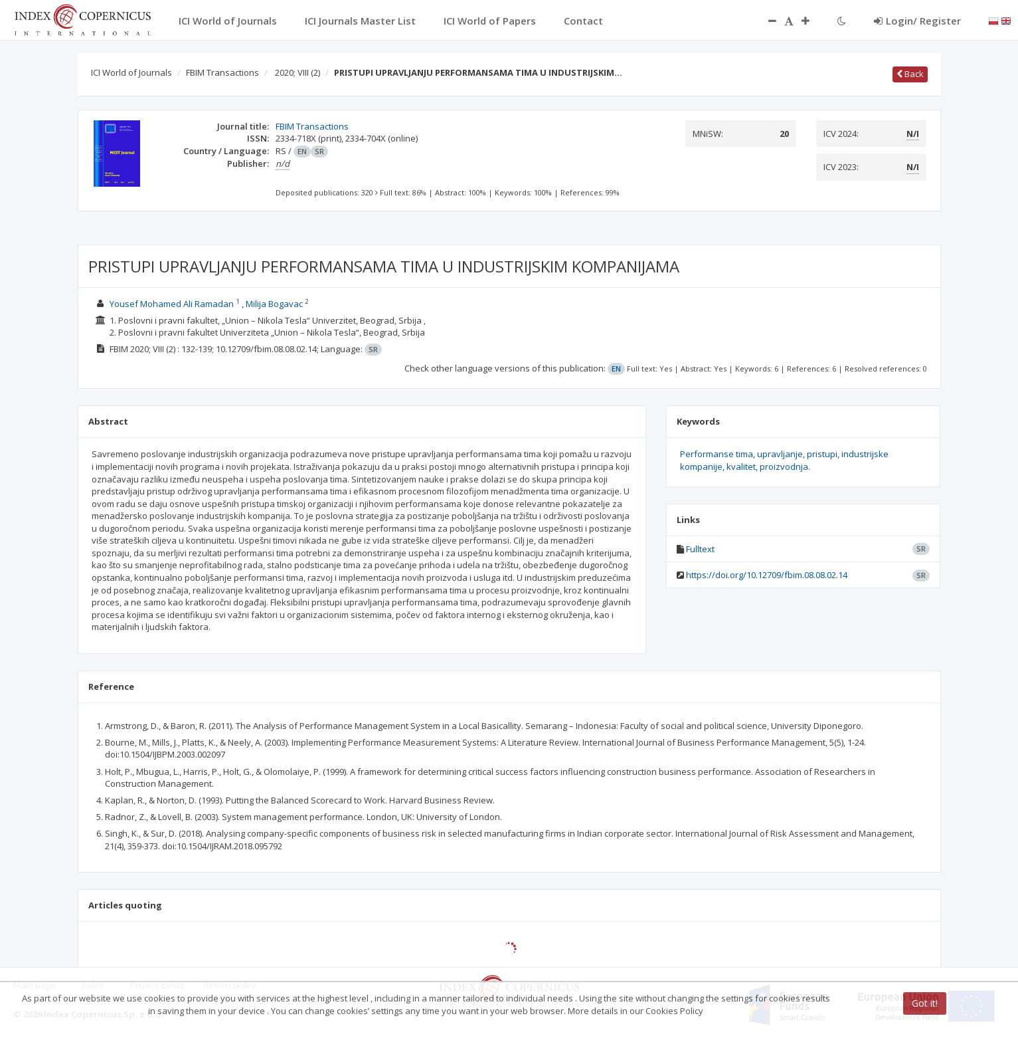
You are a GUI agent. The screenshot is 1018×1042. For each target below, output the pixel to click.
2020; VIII (297, 72)
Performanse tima (716, 454)
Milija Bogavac (274, 304)
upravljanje (780, 454)
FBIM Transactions (222, 72)
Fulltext (700, 549)
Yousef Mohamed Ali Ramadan (172, 304)
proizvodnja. (785, 466)
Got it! (925, 1003)
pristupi (822, 454)
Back (910, 74)
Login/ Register (917, 20)
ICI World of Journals (131, 72)
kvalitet (741, 466)
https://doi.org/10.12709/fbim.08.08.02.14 (766, 575)
